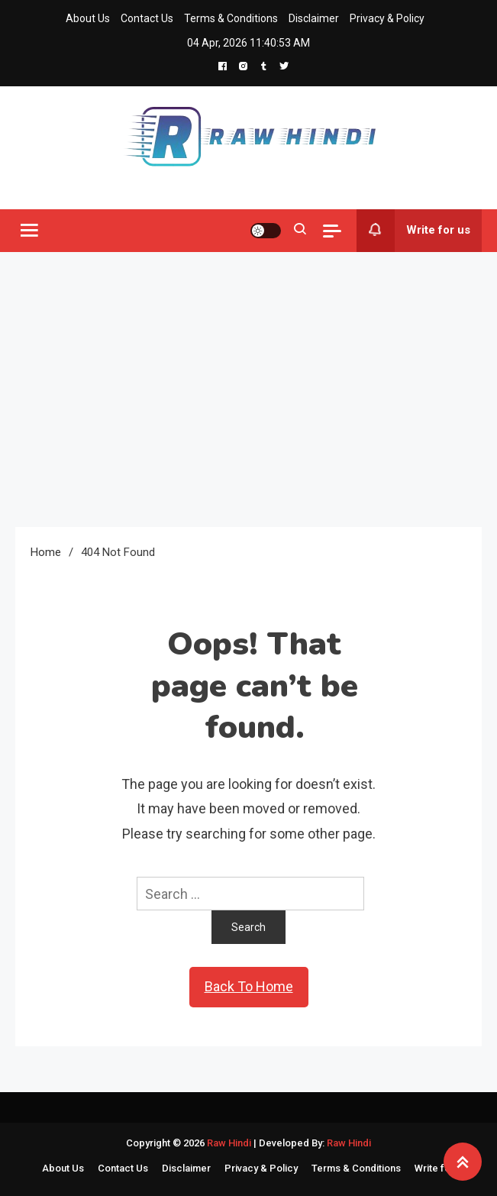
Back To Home (249, 986)
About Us (88, 18)
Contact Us (147, 18)
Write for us (413, 230)
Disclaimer (314, 18)
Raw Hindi (230, 1143)
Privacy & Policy (387, 18)
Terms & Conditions (231, 18)
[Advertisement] (248, 389)
